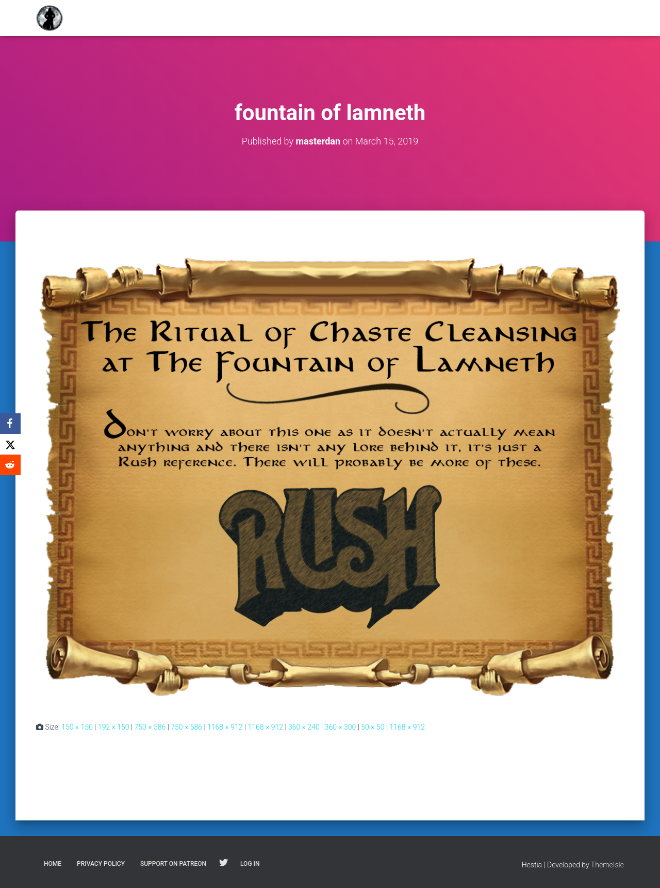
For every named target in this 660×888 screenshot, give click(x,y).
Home (52, 863)
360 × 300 (340, 727)
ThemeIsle (607, 865)
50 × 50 (372, 727)
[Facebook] (10, 423)
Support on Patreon (173, 863)
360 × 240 (304, 727)
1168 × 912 (225, 727)
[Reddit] (10, 465)
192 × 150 (113, 727)
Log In (249, 863)
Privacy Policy (101, 863)
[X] (10, 444)
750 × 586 (150, 727)
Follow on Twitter (223, 863)
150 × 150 (77, 727)
